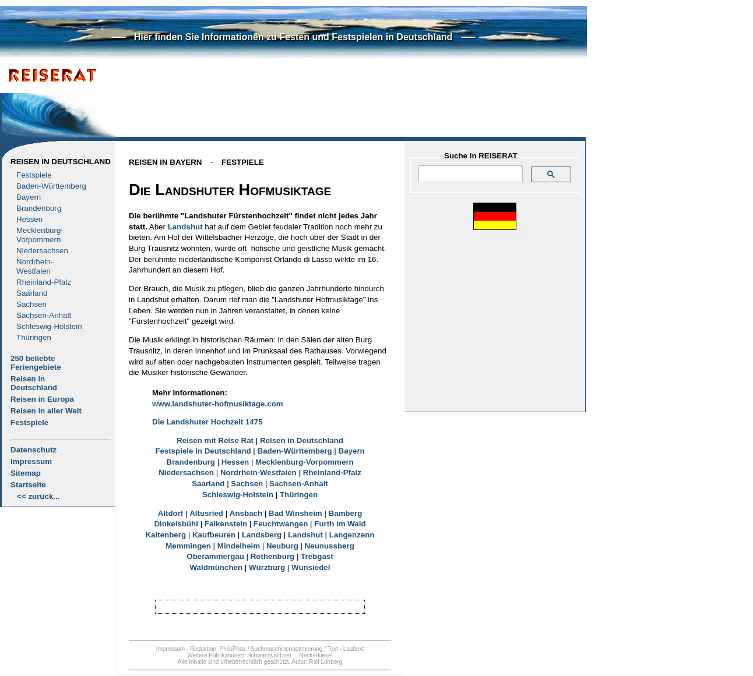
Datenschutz (33, 449)
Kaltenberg (165, 534)
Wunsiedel (310, 567)
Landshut (185, 226)
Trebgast (317, 556)
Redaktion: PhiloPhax (218, 649)
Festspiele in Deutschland (203, 451)
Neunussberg (329, 545)
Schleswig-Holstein (49, 326)
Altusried (206, 513)
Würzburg (267, 567)
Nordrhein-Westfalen (34, 266)
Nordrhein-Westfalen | (261, 472)
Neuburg (282, 545)
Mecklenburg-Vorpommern (304, 462)
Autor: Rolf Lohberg (316, 662)
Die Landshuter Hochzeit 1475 (207, 421)
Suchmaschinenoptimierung (286, 649)
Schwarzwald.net (269, 655)
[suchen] (469, 174)
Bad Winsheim (295, 513)
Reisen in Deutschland (60, 161)
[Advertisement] (338, 103)
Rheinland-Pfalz (43, 282)
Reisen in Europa (42, 399)
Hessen (29, 219)
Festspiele (34, 175)
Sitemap (25, 473)
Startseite (28, 484)
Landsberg (262, 534)
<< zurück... (38, 496)
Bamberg (346, 513)
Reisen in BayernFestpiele (196, 162)
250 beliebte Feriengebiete (35, 362)
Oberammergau (215, 556)
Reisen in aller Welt (46, 410)
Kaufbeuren (213, 534)
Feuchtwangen (281, 523)
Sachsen (31, 304)
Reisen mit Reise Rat (215, 440)
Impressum (31, 461)
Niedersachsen (42, 250)
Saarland (31, 293)
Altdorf (171, 513)
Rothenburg (273, 556)
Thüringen (33, 337)
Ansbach (246, 513)
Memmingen (188, 545)
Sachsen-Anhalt (43, 315)
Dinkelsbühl (176, 523)
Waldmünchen (216, 567)
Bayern (28, 197)
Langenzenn (352, 534)
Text (333, 649)
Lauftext (353, 649)
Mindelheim (238, 545)
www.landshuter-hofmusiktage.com (217, 403)
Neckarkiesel (315, 655)
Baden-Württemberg (51, 186)
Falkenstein (226, 523)
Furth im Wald (339, 523)
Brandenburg (38, 208)
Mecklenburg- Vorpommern (40, 235)
